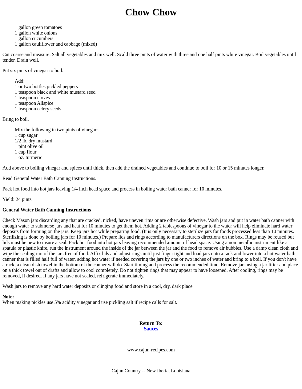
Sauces (151, 328)
